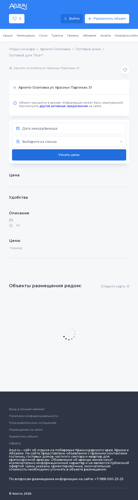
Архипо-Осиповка (55, 49)
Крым (8, 35)
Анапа (105, 35)
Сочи (43, 35)
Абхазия (89, 35)
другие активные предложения (63, 106)
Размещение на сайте (25, 429)
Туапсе (57, 35)
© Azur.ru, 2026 (20, 493)
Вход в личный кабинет (27, 409)
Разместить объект (23, 436)
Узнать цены (69, 155)
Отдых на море (22, 49)
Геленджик (26, 35)
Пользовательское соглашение (32, 423)
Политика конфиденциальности (33, 416)
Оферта (14, 443)
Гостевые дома (88, 49)
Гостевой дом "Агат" (26, 55)
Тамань (73, 35)
